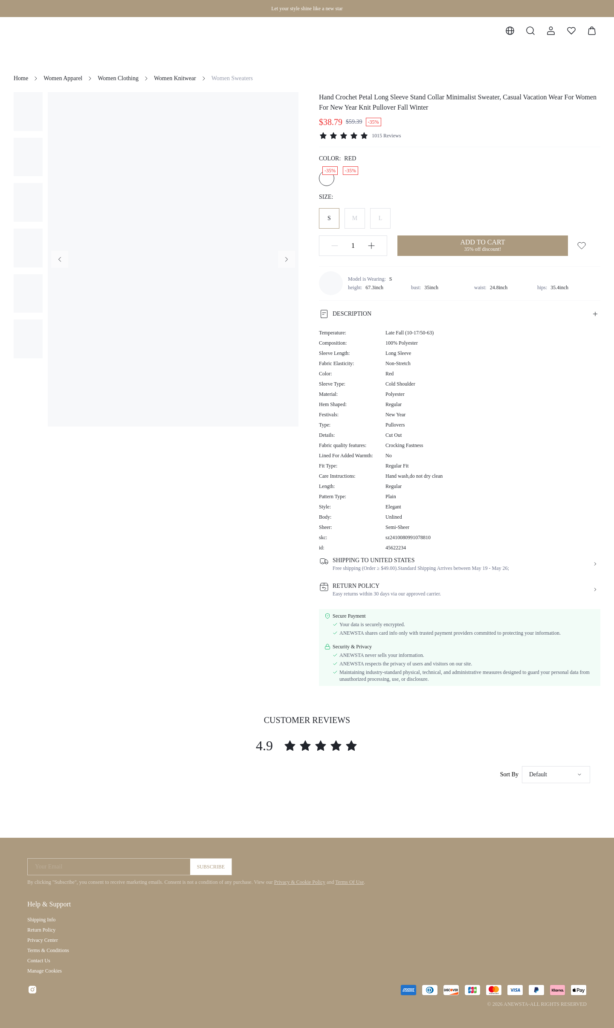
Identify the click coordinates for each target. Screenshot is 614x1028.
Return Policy (41, 930)
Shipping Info (41, 920)
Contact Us (38, 961)
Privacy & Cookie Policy (299, 882)
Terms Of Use (349, 882)
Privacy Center (42, 940)
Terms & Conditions (48, 950)
